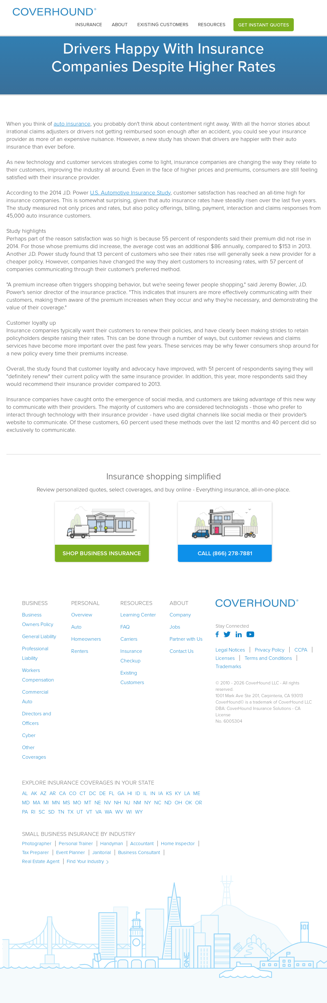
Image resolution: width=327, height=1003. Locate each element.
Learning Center (138, 614)
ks (169, 793)
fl (111, 793)
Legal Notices (230, 650)
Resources (211, 24)
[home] (54, 10)
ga (121, 793)
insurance (88, 24)
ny (147, 802)
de (102, 793)
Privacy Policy (270, 650)
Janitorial (101, 852)
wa (108, 811)
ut (80, 811)
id (137, 793)
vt (89, 811)
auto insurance (72, 123)
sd (51, 811)
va (98, 811)
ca (62, 793)
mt (87, 802)
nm (137, 802)
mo (77, 802)
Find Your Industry (85, 861)
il (145, 793)
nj (127, 802)
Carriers (128, 638)
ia (160, 793)
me (196, 793)
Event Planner (70, 852)
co (72, 793)
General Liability (39, 636)
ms (66, 802)
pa (25, 811)
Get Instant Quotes (263, 24)
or (198, 802)
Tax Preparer (35, 852)
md (26, 802)
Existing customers (162, 24)
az (43, 793)
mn (56, 802)
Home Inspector (178, 843)
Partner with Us (186, 638)
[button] (89, 24)
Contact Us (182, 650)
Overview (81, 614)
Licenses (225, 658)
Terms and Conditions (268, 658)
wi (129, 811)
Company (180, 614)
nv (107, 802)
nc (157, 802)
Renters (79, 650)
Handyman (111, 843)
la (187, 793)
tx (70, 811)
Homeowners (86, 638)
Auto (76, 626)
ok (188, 802)
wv (119, 811)
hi (129, 793)
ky (178, 793)
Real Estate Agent (40, 861)
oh (178, 802)
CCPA (300, 650)
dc (92, 793)
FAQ (125, 626)
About (120, 24)
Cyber (28, 735)
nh (117, 802)
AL (25, 793)
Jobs (175, 626)
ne (98, 802)
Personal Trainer (76, 843)
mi (46, 802)
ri (33, 811)
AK (34, 793)
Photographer (36, 843)
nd (167, 802)
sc (42, 811)
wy (139, 811)
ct (83, 793)
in (152, 793)
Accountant (142, 843)
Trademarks (228, 666)
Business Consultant (139, 852)
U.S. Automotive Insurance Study (130, 192)
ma (36, 802)
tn (61, 811)
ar (52, 793)
